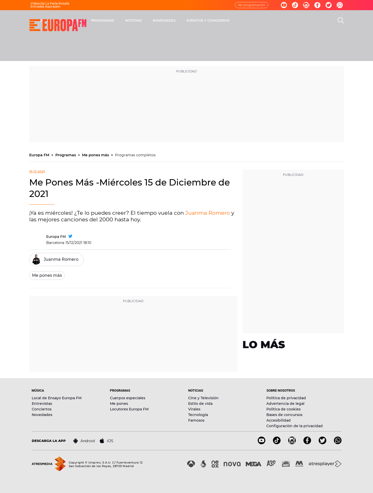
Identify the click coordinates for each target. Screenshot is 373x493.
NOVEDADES (231, 20)
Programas (66, 155)
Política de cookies (283, 409)
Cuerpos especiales (127, 398)
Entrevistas (42, 403)
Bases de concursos (284, 414)
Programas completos (135, 155)
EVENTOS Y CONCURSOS (274, 20)
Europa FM (39, 155)
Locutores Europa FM (129, 409)
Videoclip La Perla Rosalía (49, 3)
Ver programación (251, 5)
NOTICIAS (200, 20)
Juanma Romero (207, 213)
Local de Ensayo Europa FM (57, 398)
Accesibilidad (278, 420)
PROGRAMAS (169, 20)
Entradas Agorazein (45, 6)
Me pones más (96, 155)
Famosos (196, 420)
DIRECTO (114, 20)
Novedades (42, 414)
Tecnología (198, 414)
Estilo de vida (200, 403)
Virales (194, 409)
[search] (341, 20)
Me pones (119, 403)
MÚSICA (140, 20)
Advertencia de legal (285, 403)
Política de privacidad (286, 398)
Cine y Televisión (203, 398)
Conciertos (42, 409)
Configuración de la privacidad (294, 426)
